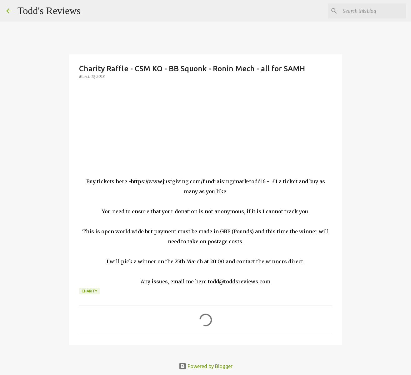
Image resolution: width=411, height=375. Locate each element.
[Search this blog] (373, 10)
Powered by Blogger (206, 366)
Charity (89, 291)
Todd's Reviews (49, 10)
